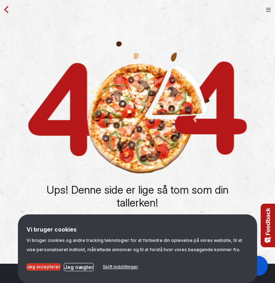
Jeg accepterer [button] (43, 266)
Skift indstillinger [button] (120, 266)
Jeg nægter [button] (78, 267)
